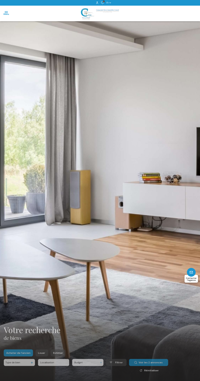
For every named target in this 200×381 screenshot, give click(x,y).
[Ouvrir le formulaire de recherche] (116, 366)
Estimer (58, 356)
